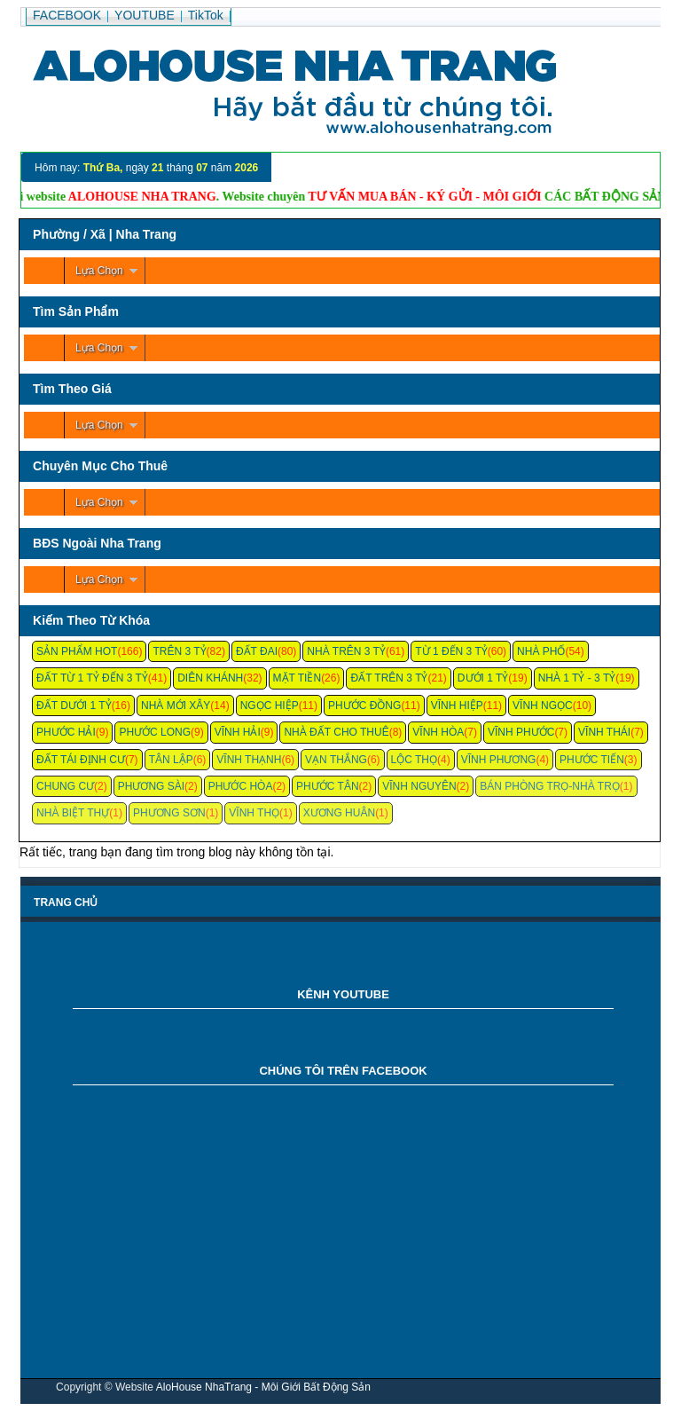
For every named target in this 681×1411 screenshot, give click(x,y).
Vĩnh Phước (521, 732)
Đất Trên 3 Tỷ (388, 678)
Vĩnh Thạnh (248, 759)
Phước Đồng (364, 705)
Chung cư (65, 786)
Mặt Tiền (297, 678)
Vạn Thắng (336, 759)
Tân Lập (171, 759)
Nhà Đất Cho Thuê (336, 732)
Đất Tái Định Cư (80, 759)
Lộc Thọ (414, 759)
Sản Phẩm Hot (76, 651)
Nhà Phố (541, 651)
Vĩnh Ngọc (543, 705)
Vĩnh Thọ (254, 813)
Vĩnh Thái (604, 732)
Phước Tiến (592, 759)
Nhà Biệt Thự (72, 813)
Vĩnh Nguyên (419, 786)
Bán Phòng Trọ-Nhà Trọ (550, 786)
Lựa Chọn (99, 270)
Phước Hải (66, 732)
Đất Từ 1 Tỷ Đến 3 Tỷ (92, 678)
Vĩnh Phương (498, 759)
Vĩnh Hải (238, 732)
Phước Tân (327, 786)
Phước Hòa (240, 786)
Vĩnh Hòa (438, 732)
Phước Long (155, 732)
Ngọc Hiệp (269, 705)
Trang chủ (66, 902)
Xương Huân (339, 813)
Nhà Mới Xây (175, 705)
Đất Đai (257, 651)
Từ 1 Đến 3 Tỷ (451, 651)
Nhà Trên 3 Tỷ (346, 651)
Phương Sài (151, 786)
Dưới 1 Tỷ (483, 678)
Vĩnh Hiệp (457, 705)
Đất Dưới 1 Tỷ (74, 705)
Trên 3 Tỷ (179, 651)
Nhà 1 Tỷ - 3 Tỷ (577, 678)
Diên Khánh (210, 678)
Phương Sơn (169, 813)
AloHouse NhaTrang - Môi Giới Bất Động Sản (263, 1387)
